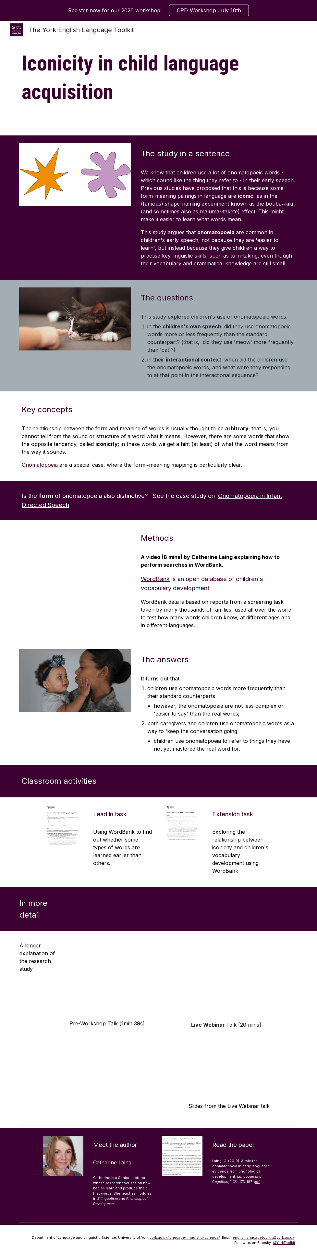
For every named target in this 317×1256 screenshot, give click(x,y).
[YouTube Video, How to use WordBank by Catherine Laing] (75, 559)
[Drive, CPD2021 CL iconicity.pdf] (242, 1065)
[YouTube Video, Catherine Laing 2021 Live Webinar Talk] (242, 977)
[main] (158, 78)
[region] (158, 10)
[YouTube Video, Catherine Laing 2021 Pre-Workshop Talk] (123, 977)
